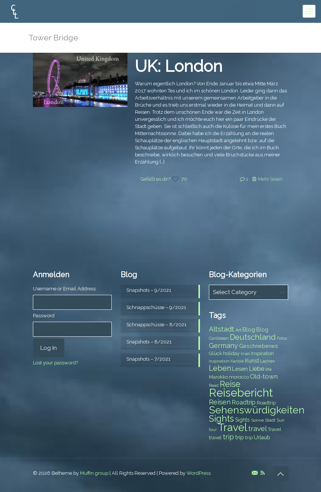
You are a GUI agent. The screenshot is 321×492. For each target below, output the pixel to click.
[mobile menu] (309, 11)
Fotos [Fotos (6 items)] (282, 338)
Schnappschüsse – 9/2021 (156, 307)
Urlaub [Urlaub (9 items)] (262, 437)
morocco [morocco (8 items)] (239, 377)
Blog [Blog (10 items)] (249, 329)
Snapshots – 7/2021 (148, 359)
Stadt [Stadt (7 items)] (270, 420)
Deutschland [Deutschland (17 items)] (253, 337)
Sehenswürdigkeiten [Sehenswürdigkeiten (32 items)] (257, 410)
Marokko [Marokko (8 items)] (218, 377)
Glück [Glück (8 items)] (215, 353)
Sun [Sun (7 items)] (280, 420)
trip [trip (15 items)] (228, 437)
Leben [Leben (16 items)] (220, 368)
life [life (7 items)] (268, 369)
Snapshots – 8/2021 (149, 342)
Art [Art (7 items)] (238, 330)
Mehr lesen (270, 179)
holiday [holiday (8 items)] (231, 353)
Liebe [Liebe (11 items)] (256, 368)
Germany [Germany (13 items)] (223, 345)
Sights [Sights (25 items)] (221, 418)
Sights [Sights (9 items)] (242, 420)
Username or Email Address (64, 288)
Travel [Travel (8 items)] (274, 429)
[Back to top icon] (280, 474)
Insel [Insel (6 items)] (245, 353)
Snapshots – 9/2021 (148, 290)
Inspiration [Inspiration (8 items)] (262, 353)
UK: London (178, 66)
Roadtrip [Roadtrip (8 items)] (266, 403)
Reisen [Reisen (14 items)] (220, 402)
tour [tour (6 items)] (213, 429)
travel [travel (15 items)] (257, 428)
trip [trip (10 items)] (239, 437)
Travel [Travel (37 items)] (232, 427)
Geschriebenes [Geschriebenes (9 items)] (258, 346)
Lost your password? (55, 363)
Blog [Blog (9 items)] (262, 330)
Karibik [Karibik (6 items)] (237, 361)
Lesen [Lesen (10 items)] (240, 369)
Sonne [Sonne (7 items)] (257, 420)
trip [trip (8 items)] (249, 437)
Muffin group (94, 473)
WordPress (198, 473)
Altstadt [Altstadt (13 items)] (221, 329)
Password (44, 315)
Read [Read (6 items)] (214, 385)
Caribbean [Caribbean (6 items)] (219, 338)
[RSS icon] (262, 473)
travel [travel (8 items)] (215, 437)
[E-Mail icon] (254, 473)
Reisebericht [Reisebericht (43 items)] (241, 392)
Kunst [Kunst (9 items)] (252, 361)
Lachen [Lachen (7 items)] (267, 361)
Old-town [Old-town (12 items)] (264, 376)
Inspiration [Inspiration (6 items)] (219, 361)
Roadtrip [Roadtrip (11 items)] (244, 402)
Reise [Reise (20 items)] (230, 384)
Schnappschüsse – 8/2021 (156, 324)
